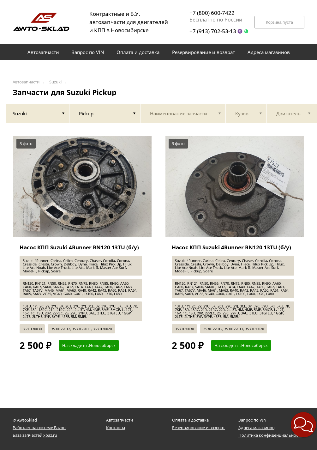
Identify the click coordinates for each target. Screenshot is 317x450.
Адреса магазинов (256, 427)
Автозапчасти (26, 82)
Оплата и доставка (190, 420)
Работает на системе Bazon (39, 427)
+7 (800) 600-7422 (212, 12)
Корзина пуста (279, 22)
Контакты (115, 427)
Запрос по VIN (252, 420)
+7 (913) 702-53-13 (212, 31)
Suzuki (55, 82)
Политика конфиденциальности (270, 435)
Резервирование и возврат (198, 427)
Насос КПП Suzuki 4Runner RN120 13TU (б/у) (79, 247)
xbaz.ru (50, 435)
